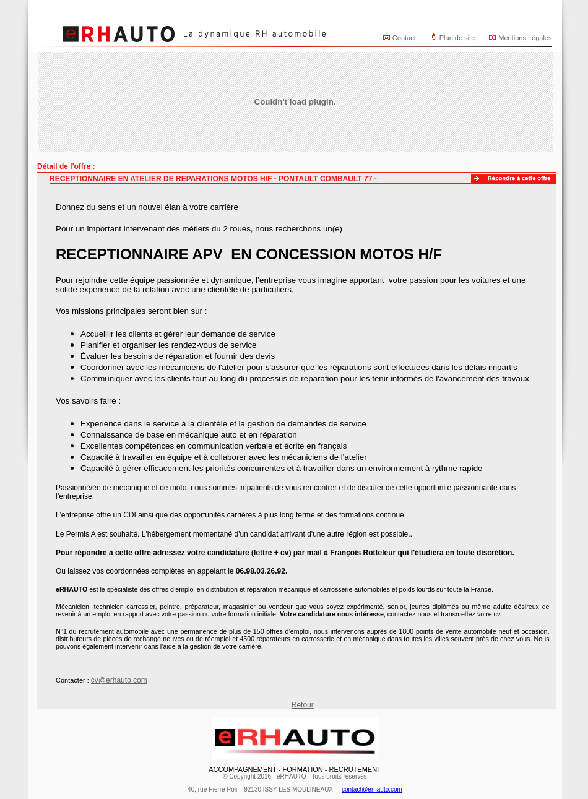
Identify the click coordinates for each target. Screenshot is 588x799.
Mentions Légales (524, 37)
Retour (303, 705)
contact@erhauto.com (372, 789)
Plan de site (457, 37)
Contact (404, 37)
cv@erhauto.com (119, 680)
